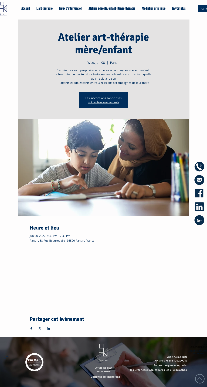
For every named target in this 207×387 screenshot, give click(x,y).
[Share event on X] (40, 328)
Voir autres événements (103, 102)
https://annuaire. (194, 350)
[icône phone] (199, 167)
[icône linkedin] (199, 207)
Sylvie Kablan (103, 368)
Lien (7, 356)
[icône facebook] (199, 193)
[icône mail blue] (199, 180)
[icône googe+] (199, 220)
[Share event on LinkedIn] (48, 328)
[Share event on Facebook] (31, 328)
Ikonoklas (113, 377)
